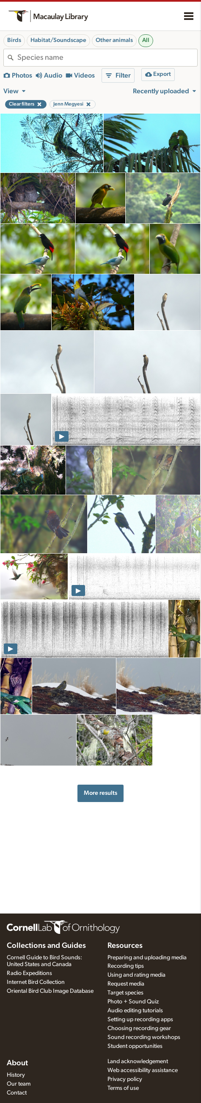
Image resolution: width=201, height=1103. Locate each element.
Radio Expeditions (29, 973)
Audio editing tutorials (135, 1011)
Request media (125, 984)
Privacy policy (124, 1079)
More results (100, 793)
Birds (14, 40)
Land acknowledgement (137, 1061)
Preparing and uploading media (147, 958)
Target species (125, 993)
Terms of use (123, 1088)
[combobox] (107, 57)
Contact (17, 1093)
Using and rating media (136, 975)
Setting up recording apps (140, 1019)
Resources (125, 946)
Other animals (114, 40)
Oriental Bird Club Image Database (50, 991)
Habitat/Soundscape (58, 40)
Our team (18, 1084)
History (16, 1075)
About (17, 1063)
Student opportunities (134, 1046)
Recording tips (125, 966)
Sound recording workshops (143, 1037)
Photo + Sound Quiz (133, 1002)
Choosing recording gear (139, 1028)
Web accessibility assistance (142, 1070)
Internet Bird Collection (36, 982)
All (145, 40)
